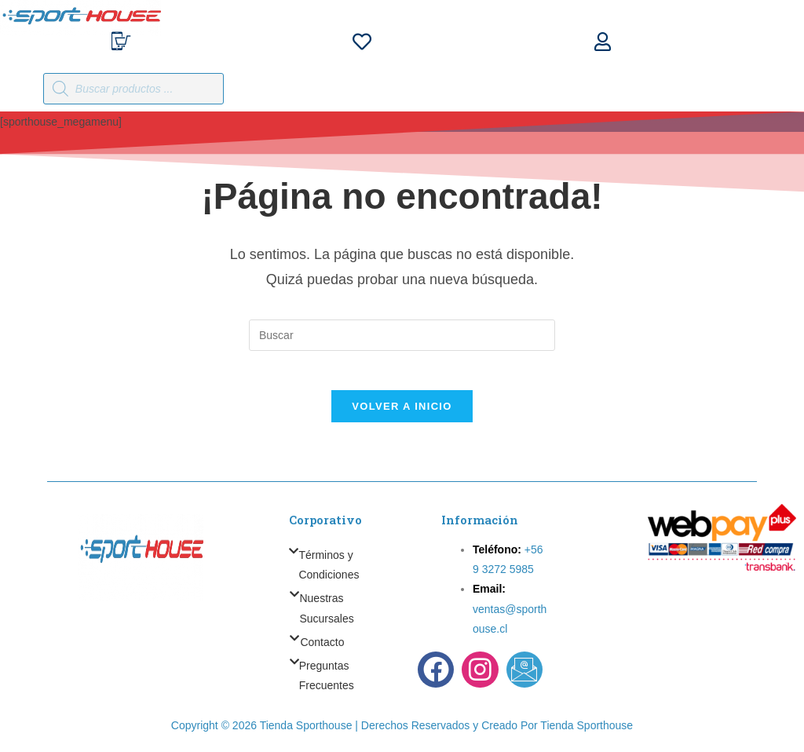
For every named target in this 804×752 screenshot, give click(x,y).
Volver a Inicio (401, 414)
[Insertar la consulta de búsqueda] (402, 335)
